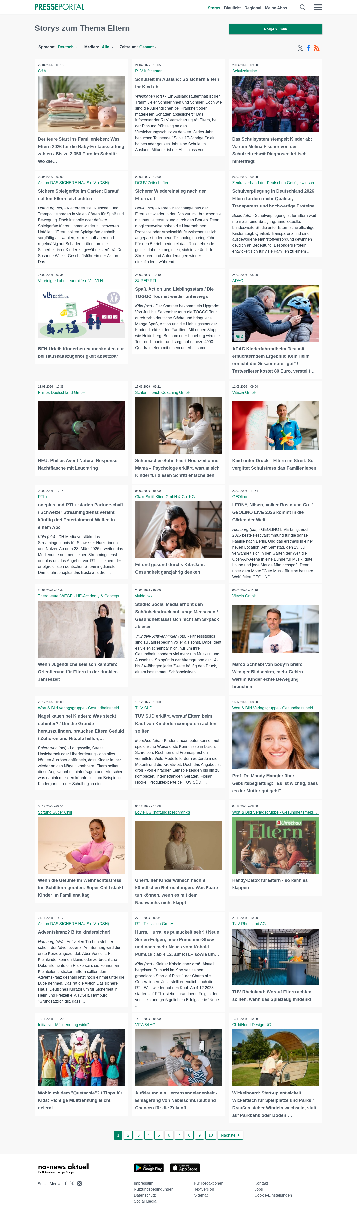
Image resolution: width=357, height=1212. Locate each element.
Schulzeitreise (245, 72)
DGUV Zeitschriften (153, 183)
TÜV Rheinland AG (249, 923)
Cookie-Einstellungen (273, 1194)
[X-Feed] (300, 49)
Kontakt (261, 1182)
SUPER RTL (147, 281)
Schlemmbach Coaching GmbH (163, 393)
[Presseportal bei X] (70, 1183)
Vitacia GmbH (245, 393)
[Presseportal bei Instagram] (78, 1182)
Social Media (145, 1200)
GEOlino (240, 497)
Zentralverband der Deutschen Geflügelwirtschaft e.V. (280, 183)
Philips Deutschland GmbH (62, 393)
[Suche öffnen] (303, 7)
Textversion (204, 1188)
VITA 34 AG (146, 1024)
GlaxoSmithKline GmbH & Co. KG (165, 497)
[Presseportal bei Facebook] (64, 1183)
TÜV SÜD (144, 708)
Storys (214, 8)
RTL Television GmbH (155, 923)
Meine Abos (276, 8)
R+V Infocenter (149, 72)
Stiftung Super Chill (55, 811)
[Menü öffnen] (317, 7)
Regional (252, 8)
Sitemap (201, 1194)
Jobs (258, 1188)
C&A (42, 72)
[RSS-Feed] (316, 49)
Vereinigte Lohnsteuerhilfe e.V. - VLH (70, 281)
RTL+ (43, 497)
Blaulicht (232, 8)
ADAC (238, 281)
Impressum (143, 1182)
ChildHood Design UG (252, 1024)
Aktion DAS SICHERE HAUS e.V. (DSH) (74, 183)
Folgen (275, 30)
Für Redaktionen (208, 1182)
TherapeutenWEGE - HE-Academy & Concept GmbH (85, 596)
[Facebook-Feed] (308, 49)
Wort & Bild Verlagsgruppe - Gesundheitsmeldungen (84, 708)
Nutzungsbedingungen (154, 1188)
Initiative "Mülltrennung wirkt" (63, 1024)
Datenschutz (145, 1194)
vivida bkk (144, 596)
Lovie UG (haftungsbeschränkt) (163, 811)
